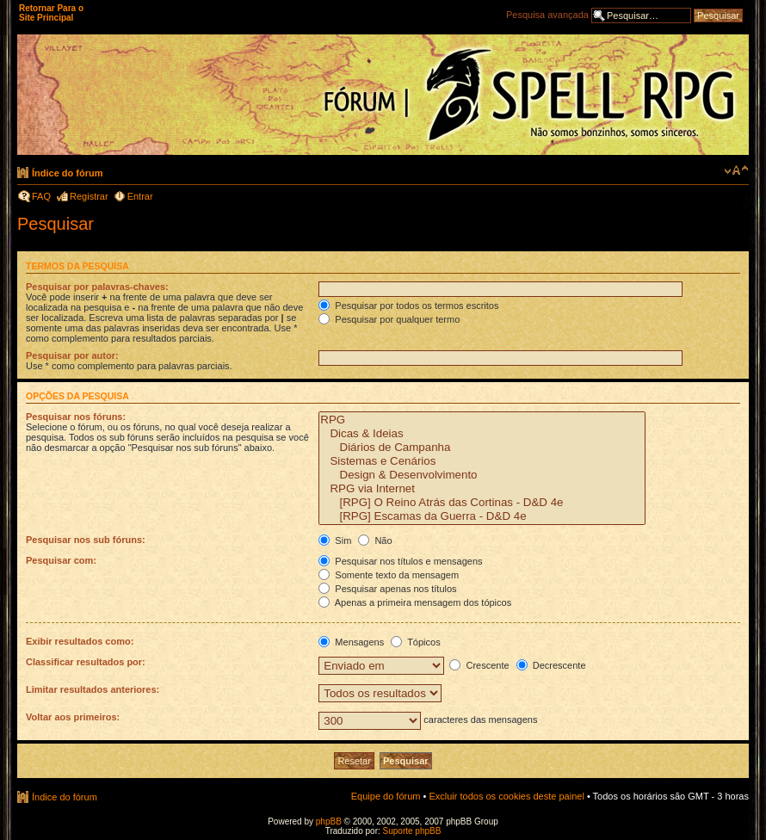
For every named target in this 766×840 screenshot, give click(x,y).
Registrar (89, 196)
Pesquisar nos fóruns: (76, 416)
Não (375, 540)
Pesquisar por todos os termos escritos (408, 305)
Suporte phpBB (412, 831)
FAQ (41, 196)
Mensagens (351, 642)
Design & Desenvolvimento (482, 475)
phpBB (329, 821)
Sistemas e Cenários (482, 461)
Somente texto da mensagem (388, 575)
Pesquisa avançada (547, 14)
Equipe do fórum (386, 796)
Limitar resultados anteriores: (92, 689)
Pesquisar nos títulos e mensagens (400, 561)
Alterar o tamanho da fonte (736, 170)
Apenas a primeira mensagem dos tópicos (414, 602)
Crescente (479, 665)
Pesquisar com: (61, 560)
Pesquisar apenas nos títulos (387, 589)
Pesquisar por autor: (72, 355)
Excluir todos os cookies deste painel (506, 796)
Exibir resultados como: (79, 641)
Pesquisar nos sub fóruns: (85, 539)
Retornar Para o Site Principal (51, 12)
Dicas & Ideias (482, 434)
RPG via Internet (482, 489)
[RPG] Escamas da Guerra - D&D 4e (482, 516)
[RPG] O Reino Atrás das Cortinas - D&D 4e (482, 503)
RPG (482, 420)
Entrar (140, 196)
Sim (334, 540)
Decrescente (551, 665)
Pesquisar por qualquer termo (389, 319)
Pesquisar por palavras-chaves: (97, 286)
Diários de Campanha (482, 447)
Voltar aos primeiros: (73, 717)
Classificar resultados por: (85, 662)
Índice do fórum (67, 173)
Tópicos (415, 642)
